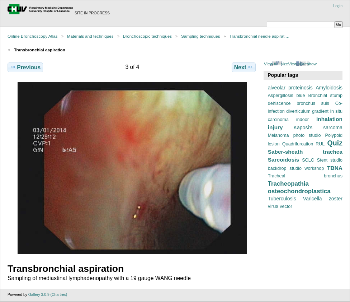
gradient (320, 111)
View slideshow (302, 63)
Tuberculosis (282, 198)
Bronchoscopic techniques (147, 36)
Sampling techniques (200, 36)
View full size (276, 63)
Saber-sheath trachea (305, 152)
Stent (322, 160)
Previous (25, 67)
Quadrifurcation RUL (303, 144)
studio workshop (306, 168)
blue (301, 95)
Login (338, 6)
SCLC (308, 160)
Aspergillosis (280, 95)
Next (243, 67)
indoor (302, 119)
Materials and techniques (90, 36)
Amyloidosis (329, 87)
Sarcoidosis (283, 160)
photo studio (307, 135)
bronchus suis (313, 103)
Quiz (334, 143)
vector (286, 206)
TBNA (334, 168)
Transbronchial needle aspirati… (260, 36)
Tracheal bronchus (305, 175)
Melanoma (278, 135)
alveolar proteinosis (290, 87)
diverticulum (298, 111)
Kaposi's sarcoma (318, 127)
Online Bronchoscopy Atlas (33, 36)
